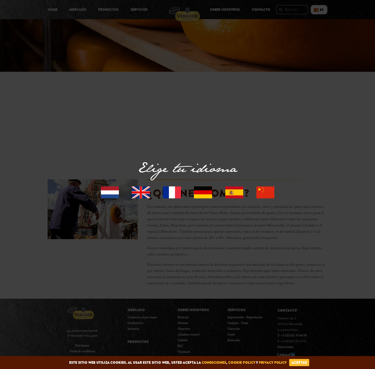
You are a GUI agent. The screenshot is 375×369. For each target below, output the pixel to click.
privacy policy (273, 362)
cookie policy (241, 362)
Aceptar (299, 362)
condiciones (214, 362)
